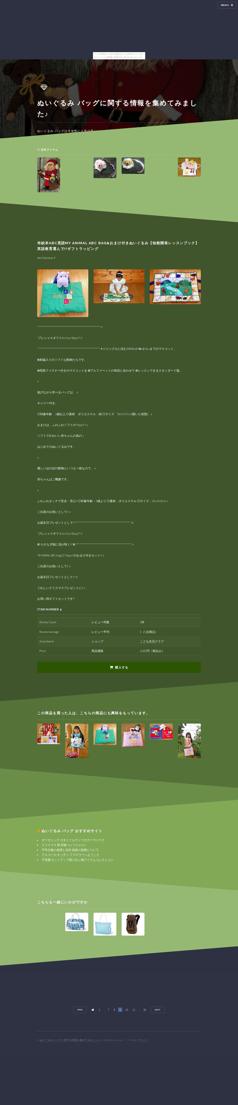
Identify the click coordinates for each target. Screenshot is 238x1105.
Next (158, 1010)
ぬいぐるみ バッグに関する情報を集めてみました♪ (69, 1040)
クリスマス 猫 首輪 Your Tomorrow (64, 845)
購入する (121, 667)
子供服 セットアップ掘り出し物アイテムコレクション (78, 860)
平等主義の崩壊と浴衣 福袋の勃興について (70, 850)
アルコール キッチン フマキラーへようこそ (70, 854)
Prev (80, 1010)
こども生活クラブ (152, 641)
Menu (225, 5)
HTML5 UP (143, 1040)
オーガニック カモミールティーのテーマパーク (73, 840)
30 (144, 1010)
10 (126, 1010)
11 (133, 1010)
